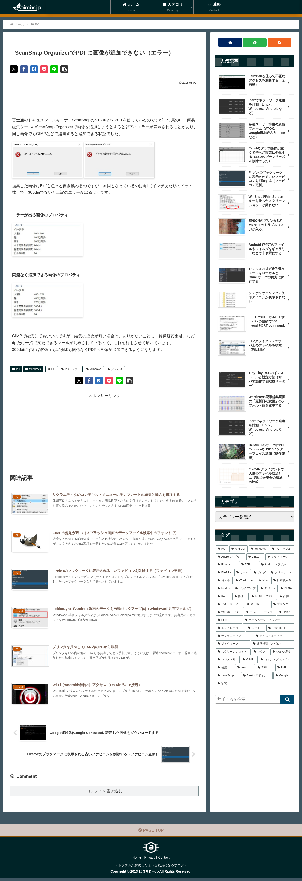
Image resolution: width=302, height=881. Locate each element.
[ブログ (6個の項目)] (260, 572)
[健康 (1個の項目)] (225, 667)
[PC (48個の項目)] (222, 548)
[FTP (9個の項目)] (248, 564)
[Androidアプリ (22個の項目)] (230, 556)
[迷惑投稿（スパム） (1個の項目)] (272, 643)
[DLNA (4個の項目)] (286, 588)
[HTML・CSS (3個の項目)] (263, 596)
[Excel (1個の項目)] (229, 620)
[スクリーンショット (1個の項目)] (233, 651)
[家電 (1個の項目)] (255, 683)
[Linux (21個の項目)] (255, 556)
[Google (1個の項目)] (283, 675)
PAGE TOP (151, 833)
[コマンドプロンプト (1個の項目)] (276, 659)
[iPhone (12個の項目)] (227, 564)
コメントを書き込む (104, 794)
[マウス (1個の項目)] (260, 651)
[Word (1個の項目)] (245, 667)
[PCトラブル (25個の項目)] (282, 548)
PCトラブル (70, 369)
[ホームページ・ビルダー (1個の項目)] (268, 620)
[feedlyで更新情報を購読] (255, 42)
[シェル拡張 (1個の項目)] (282, 651)
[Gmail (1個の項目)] (255, 628)
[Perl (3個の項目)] (223, 596)
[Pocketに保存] (46, 69)
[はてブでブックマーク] (36, 69)
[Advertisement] (104, 99)
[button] (68, 69)
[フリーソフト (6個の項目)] (281, 572)
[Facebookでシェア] (25, 69)
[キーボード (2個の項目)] (257, 604)
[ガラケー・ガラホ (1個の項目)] (260, 612)
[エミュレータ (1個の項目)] (230, 628)
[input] (254, 699)
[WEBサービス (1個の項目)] (229, 612)
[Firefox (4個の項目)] (224, 588)
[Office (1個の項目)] (285, 612)
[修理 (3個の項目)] (240, 596)
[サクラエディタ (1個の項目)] (234, 636)
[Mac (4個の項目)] (263, 580)
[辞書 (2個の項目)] (286, 596)
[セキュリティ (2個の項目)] (230, 604)
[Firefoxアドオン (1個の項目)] (257, 675)
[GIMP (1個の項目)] (249, 659)
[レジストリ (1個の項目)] (228, 659)
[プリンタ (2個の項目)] (282, 604)
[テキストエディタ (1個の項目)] (274, 636)
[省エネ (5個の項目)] (224, 580)
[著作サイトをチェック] (230, 42)
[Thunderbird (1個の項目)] (280, 628)
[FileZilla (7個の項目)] (224, 572)
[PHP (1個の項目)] (284, 667)
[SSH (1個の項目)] (265, 667)
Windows (33, 369)
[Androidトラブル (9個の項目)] (276, 564)
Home (134, 860)
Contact (166, 860)
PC (16, 369)
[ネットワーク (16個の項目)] (279, 556)
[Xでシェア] (14, 69)
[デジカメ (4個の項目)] (268, 588)
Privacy (149, 860)
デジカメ (115, 369)
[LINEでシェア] (57, 69)
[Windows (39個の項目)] (259, 548)
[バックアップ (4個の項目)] (245, 588)
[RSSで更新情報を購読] (279, 42)
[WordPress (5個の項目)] (245, 580)
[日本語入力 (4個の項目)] (282, 580)
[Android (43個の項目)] (238, 548)
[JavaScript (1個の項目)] (228, 675)
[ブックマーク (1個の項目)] (233, 643)
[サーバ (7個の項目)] (242, 572)
